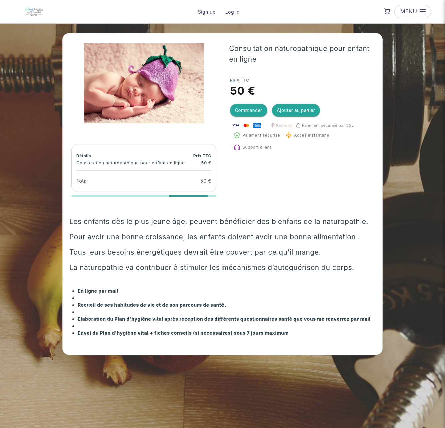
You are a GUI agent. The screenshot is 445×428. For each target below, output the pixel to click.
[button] (144, 83)
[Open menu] (412, 11)
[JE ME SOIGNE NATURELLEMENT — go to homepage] (34, 12)
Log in (232, 12)
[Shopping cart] (387, 11)
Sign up (207, 12)
